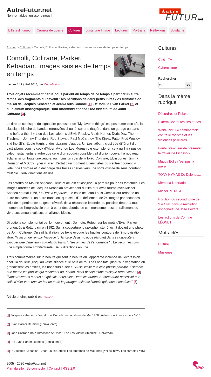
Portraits (139, 30)
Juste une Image (98, 30)
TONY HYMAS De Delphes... (179, 174)
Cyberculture (167, 68)
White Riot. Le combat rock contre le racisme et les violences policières (178, 135)
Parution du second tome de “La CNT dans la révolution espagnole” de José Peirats (178, 204)
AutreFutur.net (29, 10)
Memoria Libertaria (172, 183)
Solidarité (177, 30)
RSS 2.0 (69, 368)
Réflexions (157, 30)
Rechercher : (168, 78)
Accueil (11, 47)
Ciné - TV (165, 59)
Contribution (52, 84)
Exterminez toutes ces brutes (179, 122)
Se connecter (36, 368)
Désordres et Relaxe (173, 113)
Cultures (74, 30)
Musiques (165, 252)
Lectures (121, 30)
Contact (54, 368)
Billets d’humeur (20, 30)
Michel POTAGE (170, 191)
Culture (163, 244)
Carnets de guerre (50, 30)
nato (47, 296)
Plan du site (15, 368)
